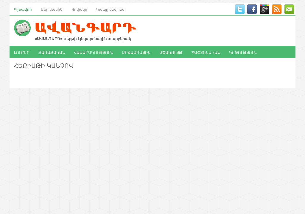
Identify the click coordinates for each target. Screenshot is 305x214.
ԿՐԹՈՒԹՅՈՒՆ (243, 52)
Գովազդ (79, 9)
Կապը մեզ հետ (111, 9)
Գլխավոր (23, 9)
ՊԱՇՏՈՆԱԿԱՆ (205, 52)
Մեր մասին (52, 9)
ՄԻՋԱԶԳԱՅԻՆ (136, 52)
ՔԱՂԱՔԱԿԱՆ (51, 52)
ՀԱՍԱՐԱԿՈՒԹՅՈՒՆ (93, 52)
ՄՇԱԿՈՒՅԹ (170, 52)
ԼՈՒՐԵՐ (21, 52)
